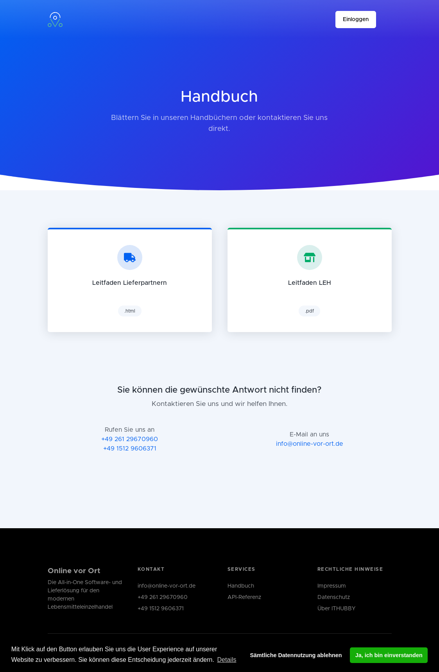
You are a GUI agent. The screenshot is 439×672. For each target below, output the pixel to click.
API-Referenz (244, 597)
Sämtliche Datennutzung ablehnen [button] (296, 655)
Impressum (331, 586)
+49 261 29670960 (129, 439)
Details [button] (227, 659)
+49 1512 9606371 (129, 448)
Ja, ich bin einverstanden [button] (389, 655)
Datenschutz (333, 597)
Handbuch (241, 586)
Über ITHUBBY (336, 608)
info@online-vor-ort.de (309, 444)
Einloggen (356, 19)
